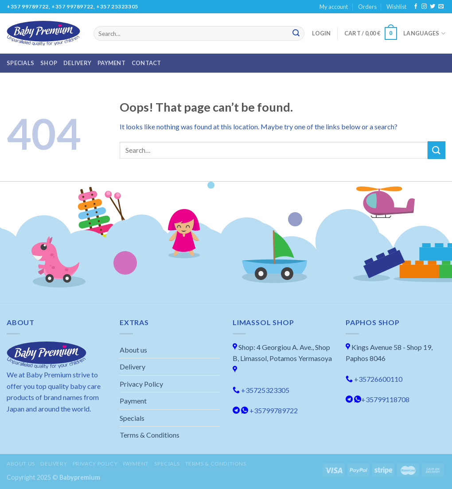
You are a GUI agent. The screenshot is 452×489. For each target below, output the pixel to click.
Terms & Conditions (149, 435)
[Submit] (296, 33)
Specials (20, 62)
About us (133, 349)
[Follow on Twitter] (432, 7)
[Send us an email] (441, 7)
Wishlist (396, 6)
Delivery (77, 62)
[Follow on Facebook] (415, 7)
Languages (424, 33)
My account (334, 6)
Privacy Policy (141, 384)
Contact (146, 62)
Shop (48, 62)
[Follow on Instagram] (424, 7)
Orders (367, 6)
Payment (111, 62)
